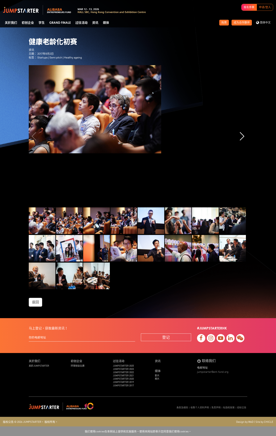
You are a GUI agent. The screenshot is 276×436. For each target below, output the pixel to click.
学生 (42, 22)
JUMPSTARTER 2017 (123, 385)
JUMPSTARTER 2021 (123, 375)
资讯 (95, 22)
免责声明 (216, 407)
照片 (157, 378)
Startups (42, 57)
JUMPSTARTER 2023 (123, 368)
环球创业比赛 (78, 365)
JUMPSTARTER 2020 (123, 378)
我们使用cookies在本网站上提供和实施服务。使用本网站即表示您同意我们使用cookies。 (138, 431)
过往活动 (81, 22)
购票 (224, 22)
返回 (35, 302)
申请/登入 (265, 7)
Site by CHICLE (264, 422)
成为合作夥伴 (242, 22)
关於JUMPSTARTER (39, 365)
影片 (157, 375)
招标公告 (241, 407)
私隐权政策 (229, 407)
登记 (166, 337)
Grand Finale (60, 22)
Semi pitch (55, 57)
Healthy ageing (73, 57)
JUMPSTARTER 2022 (123, 372)
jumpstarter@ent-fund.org (212, 372)
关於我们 (11, 22)
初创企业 (28, 22)
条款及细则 (182, 407)
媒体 (106, 22)
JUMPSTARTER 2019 (123, 381)
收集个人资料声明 (200, 407)
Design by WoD (244, 422)
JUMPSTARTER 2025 (123, 365)
